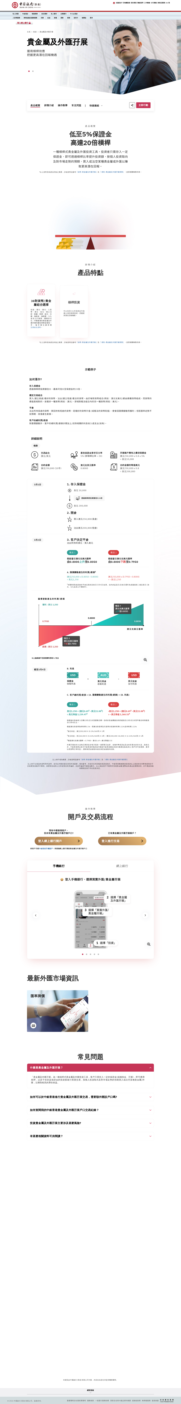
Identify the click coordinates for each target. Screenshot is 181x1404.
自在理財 (44, 14)
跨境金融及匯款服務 (30, 18)
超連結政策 (136, 1401)
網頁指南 (90, 1390)
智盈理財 (35, 14)
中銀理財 (25, 14)
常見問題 (76, 105)
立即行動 (143, 105)
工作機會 (147, 3)
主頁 (28, 32)
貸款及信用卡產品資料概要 (120, 1401)
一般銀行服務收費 (102, 1401)
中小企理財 (74, 14)
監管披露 (155, 1401)
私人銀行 (54, 14)
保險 (68, 18)
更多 (91, 18)
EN (167, 3)
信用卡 (76, 18)
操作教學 (63, 105)
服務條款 (90, 1401)
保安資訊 (134, 3)
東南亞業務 (161, 3)
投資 (48, 18)
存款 (42, 18)
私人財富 (16, 14)
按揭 (55, 18)
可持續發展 (126, 3)
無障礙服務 (146, 1401)
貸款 (61, 18)
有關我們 (119, 3)
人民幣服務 (16, 18)
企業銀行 (63, 14)
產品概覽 (35, 105)
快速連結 (94, 106)
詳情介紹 (49, 105)
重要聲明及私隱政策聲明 (76, 1401)
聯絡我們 (140, 3)
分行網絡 (154, 3)
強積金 (84, 18)
